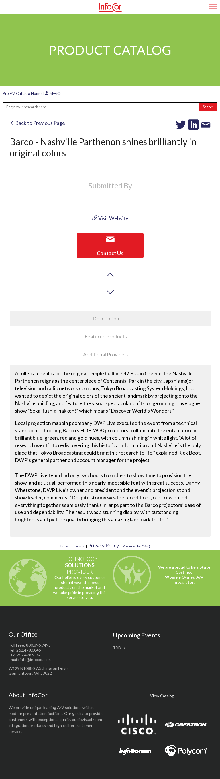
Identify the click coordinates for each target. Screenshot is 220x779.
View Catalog (162, 695)
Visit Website (110, 218)
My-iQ (53, 93)
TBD (117, 647)
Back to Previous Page (37, 123)
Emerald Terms (72, 546)
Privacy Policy (103, 545)
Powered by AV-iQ (136, 546)
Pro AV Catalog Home (22, 93)
